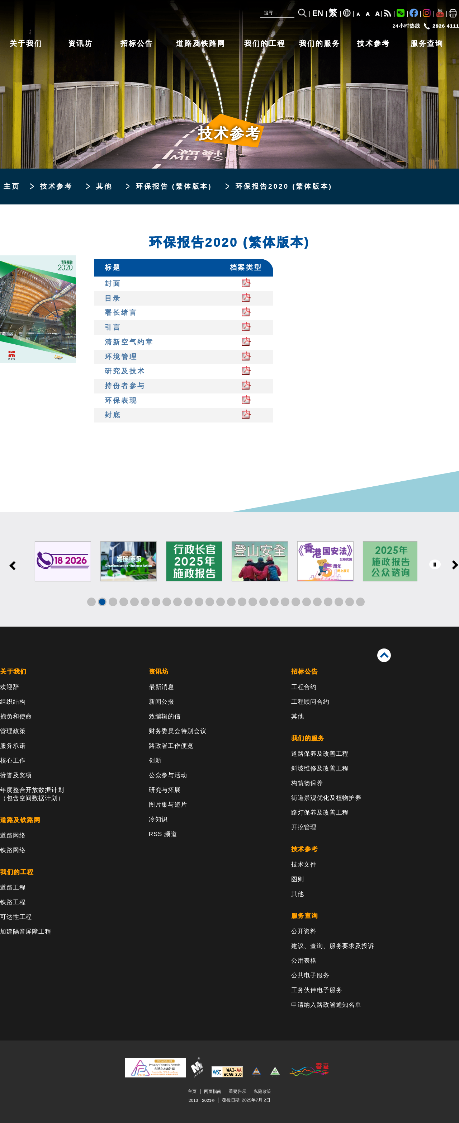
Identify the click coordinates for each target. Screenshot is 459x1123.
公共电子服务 (310, 975)
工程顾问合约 (310, 701)
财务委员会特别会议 (178, 731)
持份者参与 (125, 386)
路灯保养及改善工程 (320, 812)
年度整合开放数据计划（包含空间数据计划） (32, 794)
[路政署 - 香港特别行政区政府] (107, 17)
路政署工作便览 (171, 745)
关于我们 (26, 43)
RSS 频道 (163, 834)
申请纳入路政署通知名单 (326, 1004)
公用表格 (304, 960)
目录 (113, 298)
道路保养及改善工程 (320, 753)
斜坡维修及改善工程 (320, 768)
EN (318, 13)
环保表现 (121, 400)
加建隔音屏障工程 (25, 931)
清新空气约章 (129, 342)
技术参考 (373, 43)
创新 (155, 760)
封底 (113, 415)
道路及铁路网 (201, 43)
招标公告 (136, 43)
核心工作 (12, 760)
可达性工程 (16, 917)
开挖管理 (304, 827)
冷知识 (158, 819)
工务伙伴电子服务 (316, 990)
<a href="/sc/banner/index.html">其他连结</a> (229, 569)
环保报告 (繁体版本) (174, 186)
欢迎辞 (9, 687)
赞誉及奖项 (16, 775)
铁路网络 (12, 850)
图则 (297, 879)
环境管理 (121, 356)
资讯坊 (80, 43)
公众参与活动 (168, 775)
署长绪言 (121, 312)
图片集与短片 (168, 804)
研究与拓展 (165, 790)
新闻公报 (161, 701)
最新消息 (161, 687)
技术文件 (304, 864)
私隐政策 (262, 1091)
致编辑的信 (165, 716)
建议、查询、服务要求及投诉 (332, 946)
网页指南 (212, 1091)
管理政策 (12, 731)
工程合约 (304, 687)
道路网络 (12, 835)
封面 (113, 283)
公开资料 (304, 931)
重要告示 (237, 1091)
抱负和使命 (16, 716)
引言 (113, 327)
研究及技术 (125, 371)
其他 (104, 186)
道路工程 (12, 887)
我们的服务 (319, 43)
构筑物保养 (307, 783)
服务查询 (427, 43)
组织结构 (12, 701)
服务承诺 (12, 745)
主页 (12, 186)
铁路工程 (12, 902)
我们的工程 (264, 43)
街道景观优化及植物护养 (326, 797)
